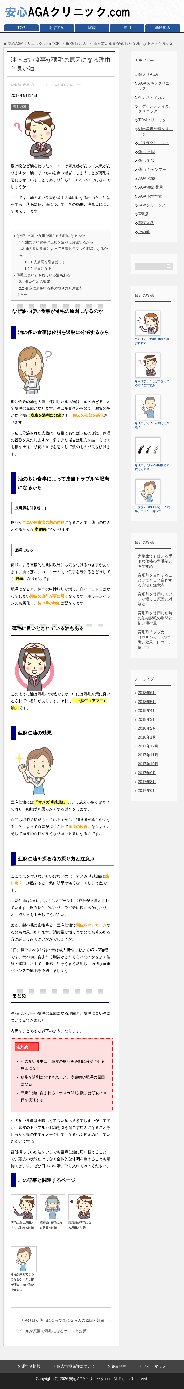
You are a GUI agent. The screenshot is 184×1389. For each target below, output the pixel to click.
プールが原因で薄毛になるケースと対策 (52, 1331)
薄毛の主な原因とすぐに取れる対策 (24, 1222)
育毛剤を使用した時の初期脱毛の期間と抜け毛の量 (155, 618)
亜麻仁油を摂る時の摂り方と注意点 (50, 288)
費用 (127, 27)
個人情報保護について (76, 1366)
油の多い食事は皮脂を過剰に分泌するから (56, 242)
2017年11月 (148, 755)
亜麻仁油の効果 (34, 281)
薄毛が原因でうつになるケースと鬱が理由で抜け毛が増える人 (24, 1279)
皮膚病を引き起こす (45, 262)
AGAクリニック (152, 205)
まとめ (20, 295)
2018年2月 (147, 728)
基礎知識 (162, 27)
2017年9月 (147, 773)
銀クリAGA (148, 74)
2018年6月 (147, 693)
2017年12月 (148, 746)
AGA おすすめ (150, 196)
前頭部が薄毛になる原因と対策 (52, 1222)
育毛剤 (144, 214)
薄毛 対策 (146, 161)
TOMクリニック (152, 120)
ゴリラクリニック (153, 143)
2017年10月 (148, 764)
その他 (144, 232)
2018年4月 (147, 711)
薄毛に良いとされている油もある (41, 275)
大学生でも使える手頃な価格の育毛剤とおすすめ (155, 561)
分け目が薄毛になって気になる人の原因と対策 (64, 1320)
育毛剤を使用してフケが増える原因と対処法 (155, 599)
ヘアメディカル (151, 97)
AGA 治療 (146, 178)
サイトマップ (154, 1366)
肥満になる (38, 268)
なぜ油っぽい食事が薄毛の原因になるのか (49, 236)
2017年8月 (147, 782)
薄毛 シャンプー (152, 169)
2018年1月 (147, 737)
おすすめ (56, 27)
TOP (21, 28)
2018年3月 (147, 719)
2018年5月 (147, 702)
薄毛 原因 (19, 106)
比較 (92, 27)
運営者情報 (30, 1366)
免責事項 (118, 1366)
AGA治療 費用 (150, 187)
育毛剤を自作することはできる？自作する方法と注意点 (155, 580)
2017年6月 (147, 791)
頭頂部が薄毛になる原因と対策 (81, 1222)
